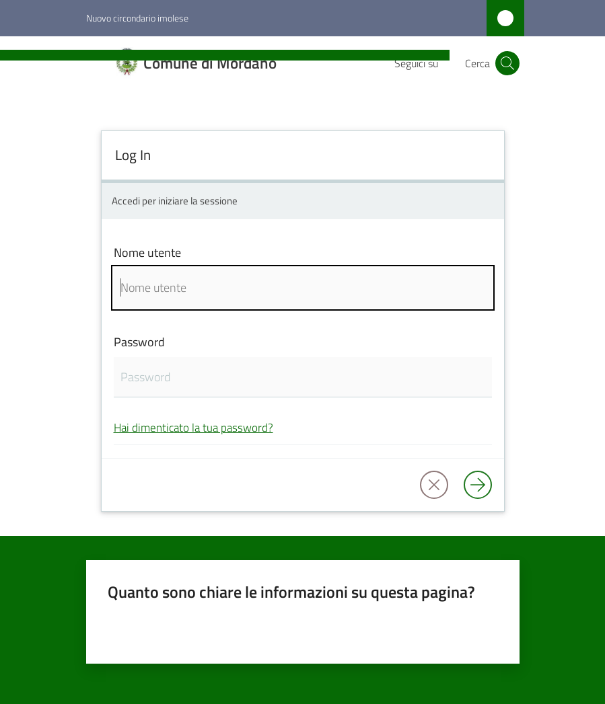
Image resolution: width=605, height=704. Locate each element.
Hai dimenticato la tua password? (193, 427)
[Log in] (478, 485)
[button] (507, 63)
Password (139, 342)
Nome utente (147, 252)
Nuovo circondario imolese (137, 18)
